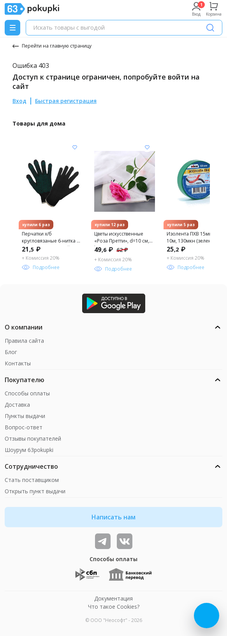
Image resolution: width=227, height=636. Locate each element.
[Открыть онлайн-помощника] (206, 615)
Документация (113, 598)
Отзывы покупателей (33, 438)
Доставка (17, 404)
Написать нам (113, 517)
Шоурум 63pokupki (29, 450)
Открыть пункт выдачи (35, 491)
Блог (11, 352)
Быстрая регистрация (66, 101)
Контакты (18, 363)
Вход (19, 101)
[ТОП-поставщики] (124, 541)
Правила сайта (24, 340)
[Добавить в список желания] (74, 147)
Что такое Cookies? (113, 606)
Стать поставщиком (32, 480)
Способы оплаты (27, 393)
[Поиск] (210, 27)
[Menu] (12, 27)
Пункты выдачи (25, 416)
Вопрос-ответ (23, 427)
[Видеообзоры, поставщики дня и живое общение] (103, 541)
